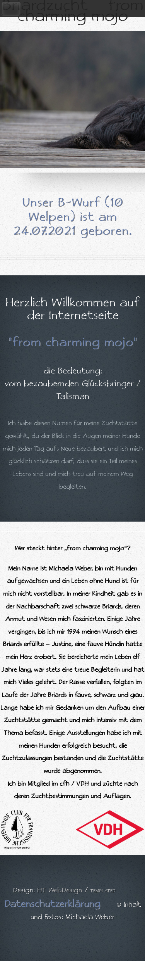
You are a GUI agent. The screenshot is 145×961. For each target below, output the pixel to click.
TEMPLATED (103, 891)
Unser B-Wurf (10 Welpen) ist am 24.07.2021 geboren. (72, 217)
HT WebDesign (59, 890)
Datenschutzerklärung (52, 904)
